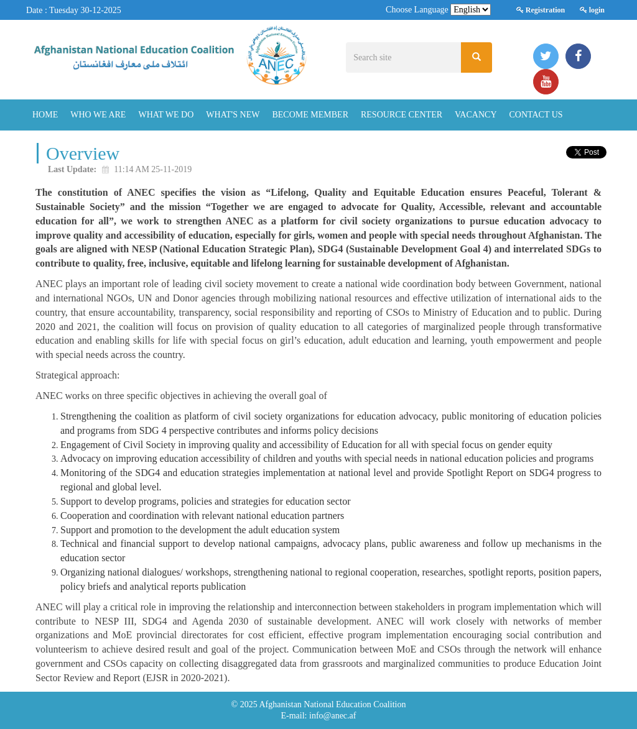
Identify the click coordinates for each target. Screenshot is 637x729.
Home (45, 114)
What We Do (165, 114)
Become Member (310, 114)
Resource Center (401, 114)
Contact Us (536, 114)
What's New (232, 114)
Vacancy (475, 114)
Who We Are (98, 114)
